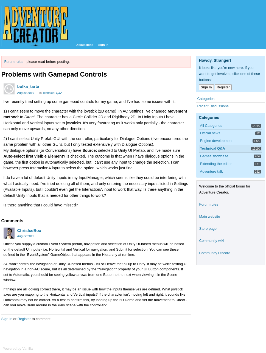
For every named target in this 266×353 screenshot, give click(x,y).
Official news (210, 133)
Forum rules (13, 62)
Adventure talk (211, 171)
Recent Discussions (213, 106)
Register (24, 319)
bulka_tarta (28, 86)
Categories (206, 99)
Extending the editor (216, 164)
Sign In (103, 44)
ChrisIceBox (29, 230)
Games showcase (214, 156)
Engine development (216, 141)
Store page (208, 228)
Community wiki (211, 241)
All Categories (211, 126)
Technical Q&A (52, 92)
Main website (209, 216)
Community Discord (214, 253)
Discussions (84, 44)
